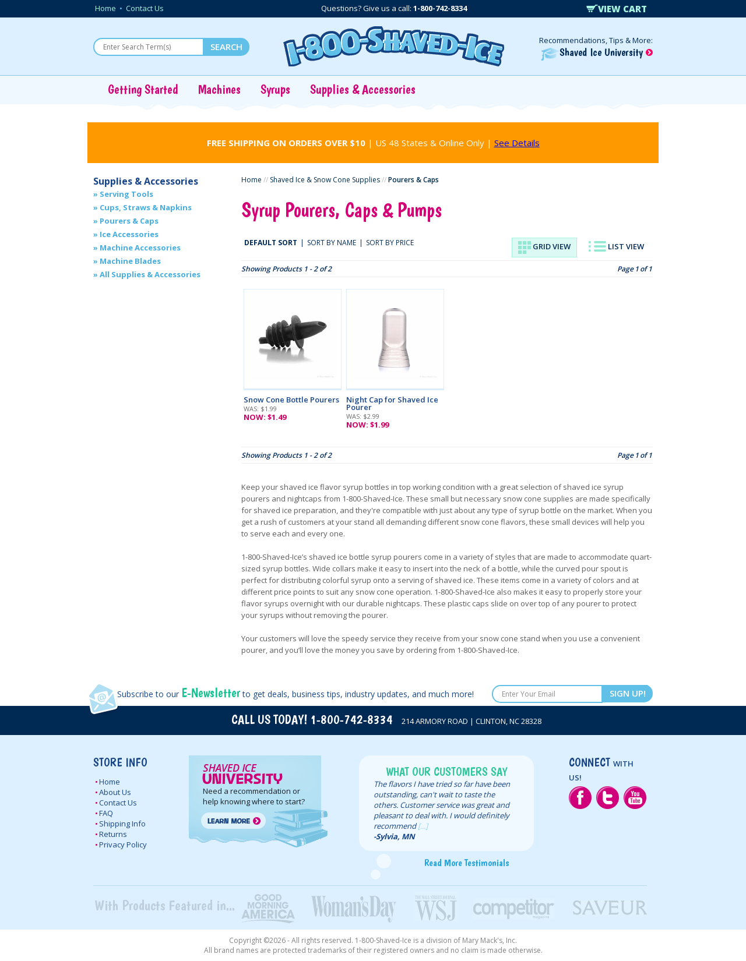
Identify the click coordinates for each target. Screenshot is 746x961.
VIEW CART (616, 9)
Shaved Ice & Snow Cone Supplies (325, 180)
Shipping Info (122, 823)
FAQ (106, 813)
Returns (113, 834)
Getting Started (143, 89)
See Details (517, 143)
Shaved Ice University (597, 52)
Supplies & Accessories (363, 89)
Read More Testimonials (466, 862)
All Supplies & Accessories (150, 274)
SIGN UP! (628, 693)
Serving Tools (126, 194)
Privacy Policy (123, 844)
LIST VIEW (616, 246)
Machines (219, 89)
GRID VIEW (544, 247)
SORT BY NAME (331, 243)
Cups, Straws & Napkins (146, 207)
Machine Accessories (140, 247)
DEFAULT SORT (270, 243)
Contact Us (145, 8)
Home (105, 8)
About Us (115, 792)
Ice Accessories (129, 234)
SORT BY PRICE (390, 243)
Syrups (275, 89)
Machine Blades (130, 261)
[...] (423, 826)
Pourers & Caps (129, 220)
